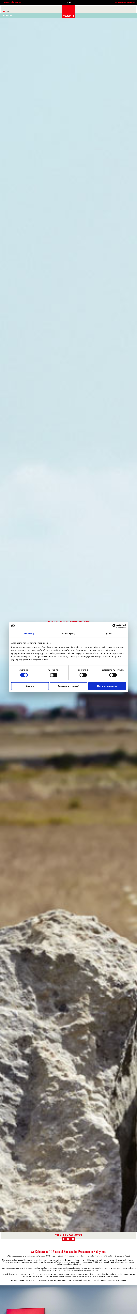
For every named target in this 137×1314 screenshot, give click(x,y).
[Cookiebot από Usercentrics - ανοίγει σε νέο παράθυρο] (114, 626)
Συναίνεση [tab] (29, 633)
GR (8, 11)
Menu (5, 15)
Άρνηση (30, 686)
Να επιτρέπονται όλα (107, 686)
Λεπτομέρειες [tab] (68, 633)
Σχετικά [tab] (108, 633)
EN (4, 11)
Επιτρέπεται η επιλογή (68, 686)
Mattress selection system (124, 2)
